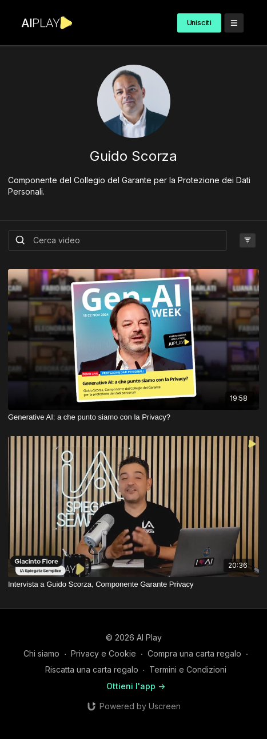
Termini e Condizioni (187, 669)
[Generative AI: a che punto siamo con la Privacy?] (133, 417)
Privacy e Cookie (103, 653)
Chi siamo (41, 653)
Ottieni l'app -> (135, 686)
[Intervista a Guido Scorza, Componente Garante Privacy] (133, 584)
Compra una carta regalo (194, 653)
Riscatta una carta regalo (91, 669)
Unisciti (199, 22)
